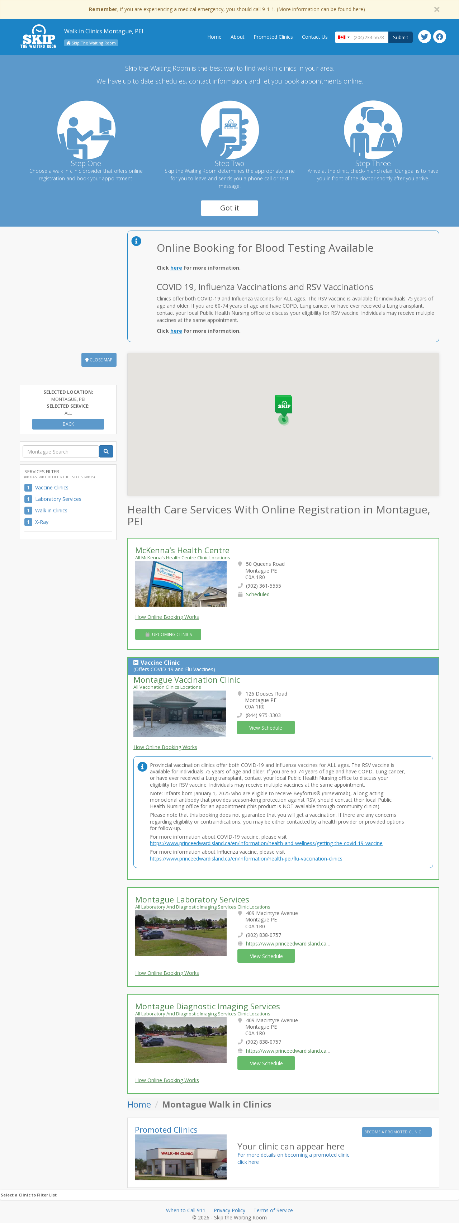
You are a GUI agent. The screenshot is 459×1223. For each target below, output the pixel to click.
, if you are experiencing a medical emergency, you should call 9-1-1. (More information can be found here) (227, 9)
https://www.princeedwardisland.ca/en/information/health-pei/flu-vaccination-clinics (246, 858)
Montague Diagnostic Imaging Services (207, 1006)
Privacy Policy (229, 1210)
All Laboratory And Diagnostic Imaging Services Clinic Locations (202, 907)
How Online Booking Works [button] (167, 616)
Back (68, 424)
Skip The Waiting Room (91, 43)
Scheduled (258, 594)
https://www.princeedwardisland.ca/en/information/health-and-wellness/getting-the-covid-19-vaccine (266, 843)
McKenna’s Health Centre (182, 550)
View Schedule (265, 727)
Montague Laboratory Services (192, 899)
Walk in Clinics (51, 510)
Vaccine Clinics (51, 487)
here (176, 267)
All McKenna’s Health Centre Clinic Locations (182, 557)
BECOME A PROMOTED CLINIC (393, 1131)
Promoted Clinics (273, 36)
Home (214, 36)
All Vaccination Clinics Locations (167, 687)
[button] (284, 411)
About (238, 36)
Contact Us (315, 36)
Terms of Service (273, 1210)
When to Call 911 (185, 1210)
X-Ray (41, 521)
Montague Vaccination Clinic (186, 679)
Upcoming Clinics (168, 634)
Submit (400, 37)
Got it (229, 208)
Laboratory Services (58, 499)
